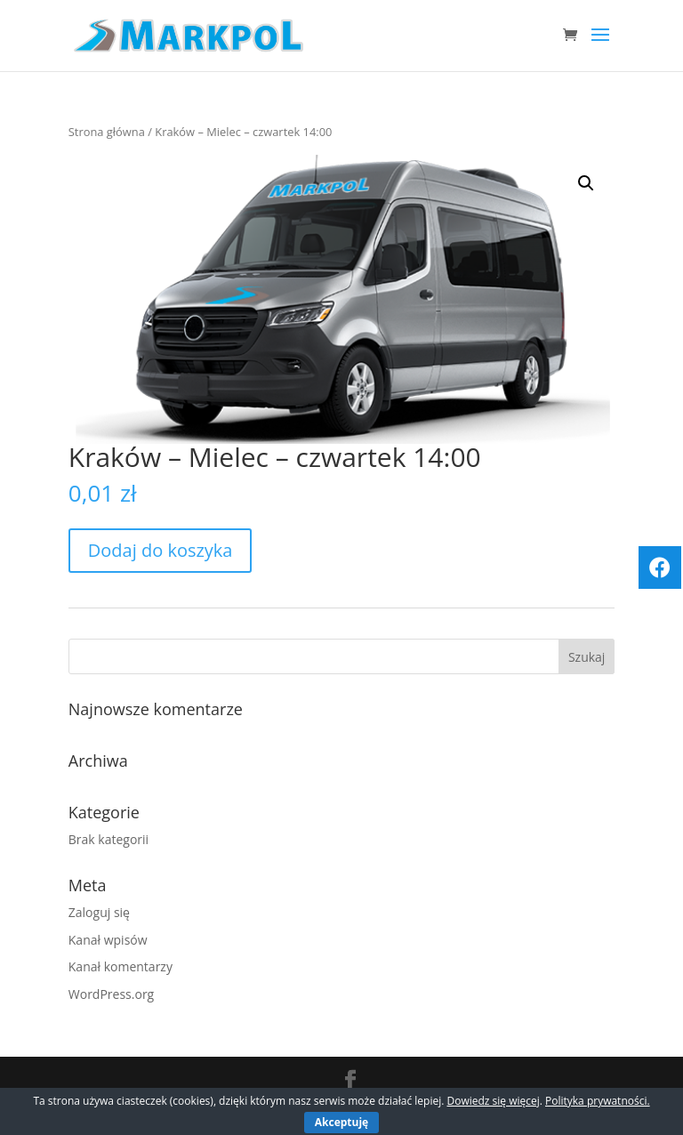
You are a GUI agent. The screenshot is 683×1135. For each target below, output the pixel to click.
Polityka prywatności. (597, 1100)
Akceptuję (341, 1122)
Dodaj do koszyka (160, 550)
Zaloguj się (99, 912)
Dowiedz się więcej (492, 1100)
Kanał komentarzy (120, 966)
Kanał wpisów (108, 939)
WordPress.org (111, 994)
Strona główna (106, 132)
